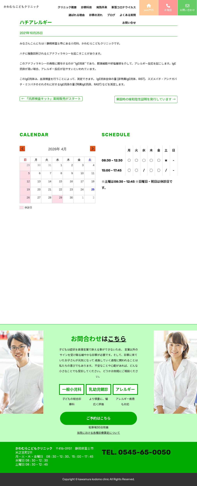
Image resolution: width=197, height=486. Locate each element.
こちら (117, 339)
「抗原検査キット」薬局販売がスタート (51, 99)
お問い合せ (129, 22)
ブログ (111, 15)
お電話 (168, 8)
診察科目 (86, 7)
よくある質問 (128, 15)
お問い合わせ (187, 8)
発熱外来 (101, 7)
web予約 (148, 8)
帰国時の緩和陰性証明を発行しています (145, 99)
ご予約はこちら (98, 418)
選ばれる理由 (76, 15)
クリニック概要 (67, 7)
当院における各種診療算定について (98, 433)
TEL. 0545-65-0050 (136, 452)
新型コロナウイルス (124, 7)
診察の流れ (96, 15)
